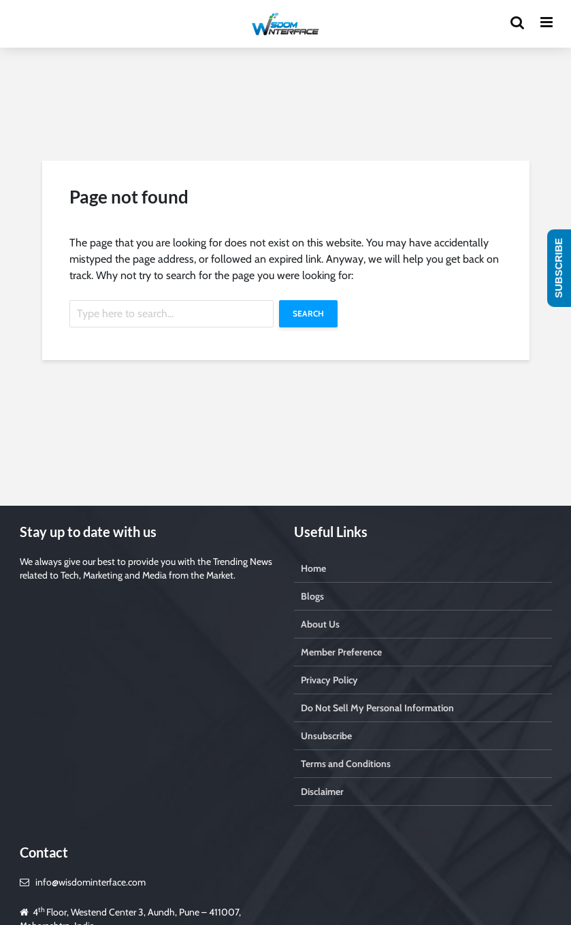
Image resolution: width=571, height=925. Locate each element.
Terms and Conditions (346, 764)
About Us (320, 624)
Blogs (312, 596)
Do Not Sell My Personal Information (377, 708)
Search (308, 313)
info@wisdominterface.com (90, 882)
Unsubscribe (326, 736)
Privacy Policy (329, 680)
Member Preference (341, 652)
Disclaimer (322, 791)
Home (313, 568)
